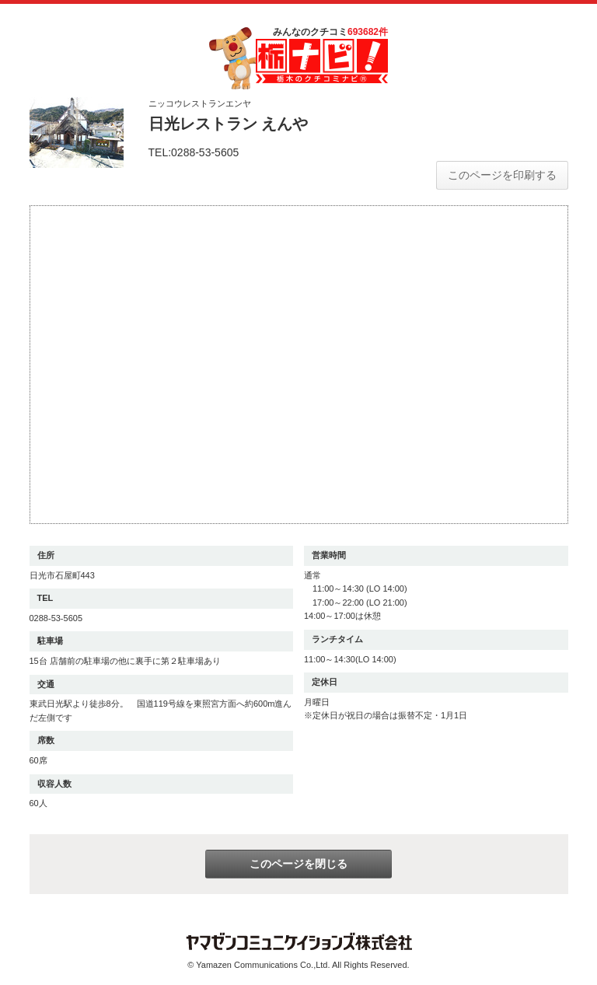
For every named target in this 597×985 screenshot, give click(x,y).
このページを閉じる (298, 864)
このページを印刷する (502, 175)
